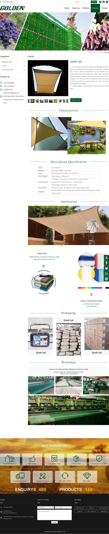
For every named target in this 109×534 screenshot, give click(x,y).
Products (85, 8)
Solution (95, 8)
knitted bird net (80, 507)
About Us (75, 8)
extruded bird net (103, 507)
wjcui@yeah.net (7, 511)
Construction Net (7, 70)
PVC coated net (92, 511)
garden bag (104, 511)
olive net (92, 507)
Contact (104, 8)
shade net (79, 511)
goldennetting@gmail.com (10, 513)
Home (67, 8)
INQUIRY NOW (76, 100)
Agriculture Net (7, 62)
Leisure (106, 52)
